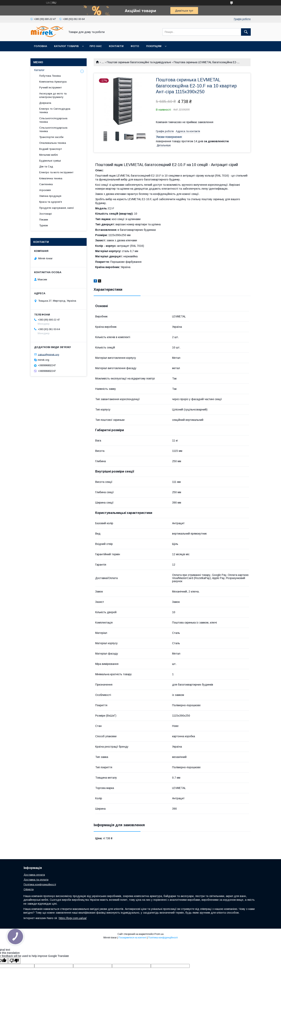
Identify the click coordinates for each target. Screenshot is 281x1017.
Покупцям (153, 46)
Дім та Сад (46, 166)
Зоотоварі (45, 213)
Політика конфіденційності (40, 884)
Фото (135, 46)
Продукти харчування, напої (56, 207)
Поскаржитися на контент (132, 937)
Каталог (39, 70)
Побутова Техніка (50, 75)
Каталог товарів (66, 46)
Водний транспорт (50, 148)
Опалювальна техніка (52, 142)
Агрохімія (45, 190)
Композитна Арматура (53, 81)
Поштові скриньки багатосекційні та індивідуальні (139, 62)
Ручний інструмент (50, 87)
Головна (40, 46)
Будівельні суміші (50, 160)
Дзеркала (45, 102)
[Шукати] (246, 32)
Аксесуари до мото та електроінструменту (53, 95)
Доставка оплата (34, 874)
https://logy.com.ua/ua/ (73, 918)
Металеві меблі (48, 154)
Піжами (43, 219)
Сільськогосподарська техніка (53, 120)
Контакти (116, 46)
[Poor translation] (14, 960)
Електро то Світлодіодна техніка (54, 110)
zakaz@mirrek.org (48, 354)
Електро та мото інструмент (56, 172)
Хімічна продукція (50, 196)
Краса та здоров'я (50, 201)
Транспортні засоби (51, 137)
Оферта (29, 889)
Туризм (43, 225)
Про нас (96, 46)
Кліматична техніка (50, 178)
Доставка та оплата (36, 879)
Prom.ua (159, 934)
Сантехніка (46, 184)
